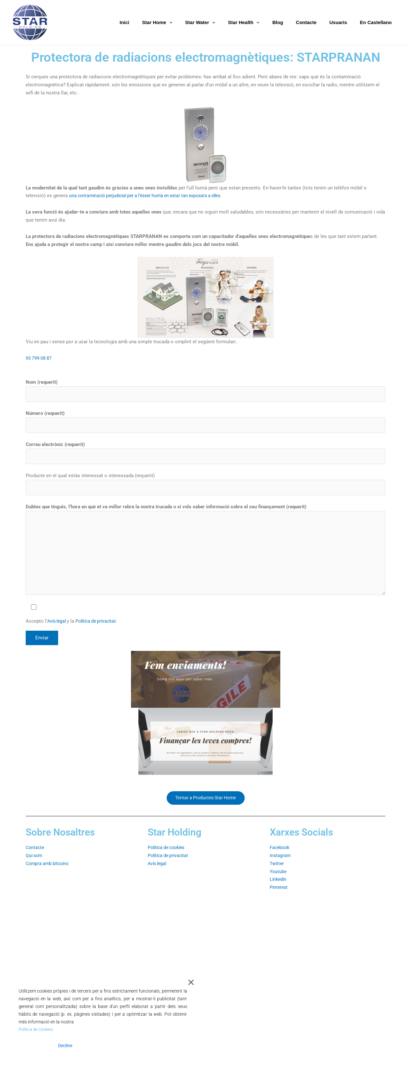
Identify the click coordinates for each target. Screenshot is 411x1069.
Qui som (35, 862)
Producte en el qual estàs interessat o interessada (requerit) (205, 486)
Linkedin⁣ (279, 886)
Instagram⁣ (280, 862)
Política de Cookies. (38, 1029)
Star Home (178, 22)
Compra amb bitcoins (49, 870)
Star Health (258, 22)
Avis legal (58, 626)
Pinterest (279, 894)
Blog (289, 22)
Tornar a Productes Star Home (205, 804)
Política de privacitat (100, 626)
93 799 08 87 (39, 358)
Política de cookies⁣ (168, 854)
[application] (190, 22)
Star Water (218, 22)
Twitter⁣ (277, 870)
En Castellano (377, 22)
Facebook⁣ (280, 854)
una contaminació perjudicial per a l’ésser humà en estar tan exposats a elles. (152, 195)
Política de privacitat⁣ (170, 862)
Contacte (314, 22)
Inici (148, 22)
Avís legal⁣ (158, 870)
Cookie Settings (168, 1045)
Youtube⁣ (278, 878)
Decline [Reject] (65, 1045)
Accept (34, 1045)
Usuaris (343, 22)
